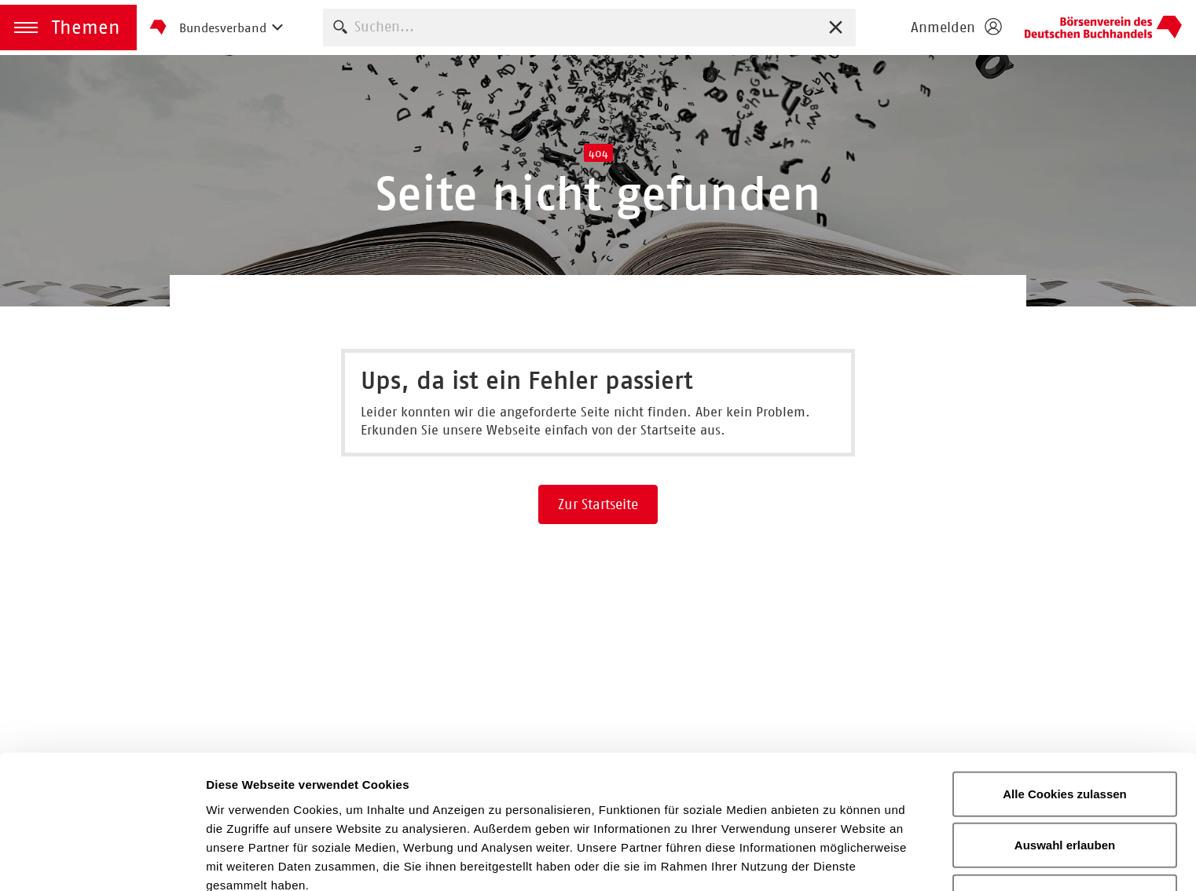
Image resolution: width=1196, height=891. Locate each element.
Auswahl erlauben (1064, 750)
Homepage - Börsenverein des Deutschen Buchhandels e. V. (1103, 27)
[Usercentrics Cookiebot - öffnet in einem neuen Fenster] (102, 860)
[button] (68, 27)
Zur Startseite (598, 504)
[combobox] (589, 27)
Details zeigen (835, 860)
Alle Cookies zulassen (1065, 699)
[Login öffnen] (955, 27)
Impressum (663, 809)
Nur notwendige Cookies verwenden (1065, 811)
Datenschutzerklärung (519, 809)
